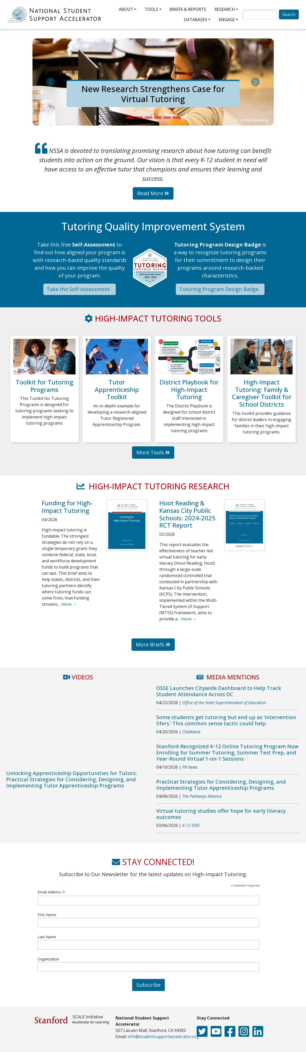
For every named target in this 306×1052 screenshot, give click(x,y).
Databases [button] (195, 19)
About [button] (126, 9)
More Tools (153, 452)
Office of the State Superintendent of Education (224, 702)
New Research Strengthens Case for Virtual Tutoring (153, 93)
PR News (189, 767)
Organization (48, 959)
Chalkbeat (191, 732)
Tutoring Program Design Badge (220, 289)
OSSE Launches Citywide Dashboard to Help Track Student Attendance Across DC (218, 691)
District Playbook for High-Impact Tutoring (189, 389)
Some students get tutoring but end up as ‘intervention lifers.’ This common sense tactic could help (226, 720)
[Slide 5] (167, 117)
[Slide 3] (148, 117)
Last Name (47, 936)
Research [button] (224, 9)
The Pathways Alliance (202, 796)
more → (69, 604)
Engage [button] (227, 19)
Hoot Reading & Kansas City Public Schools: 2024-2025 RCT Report (187, 514)
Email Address (51, 892)
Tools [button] (151, 9)
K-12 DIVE (191, 825)
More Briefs (153, 644)
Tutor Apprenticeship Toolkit (117, 389)
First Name (47, 914)
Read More (153, 193)
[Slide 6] (176, 117)
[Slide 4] (158, 117)
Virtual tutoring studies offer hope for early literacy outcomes (221, 813)
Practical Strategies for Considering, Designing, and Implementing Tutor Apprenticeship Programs (221, 784)
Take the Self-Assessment (79, 289)
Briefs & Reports (188, 9)
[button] (50, 82)
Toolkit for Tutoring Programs (44, 386)
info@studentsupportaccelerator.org (163, 1036)
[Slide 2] (139, 117)
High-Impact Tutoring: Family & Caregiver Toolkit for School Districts (261, 393)
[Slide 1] (130, 117)
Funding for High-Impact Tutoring (67, 507)
